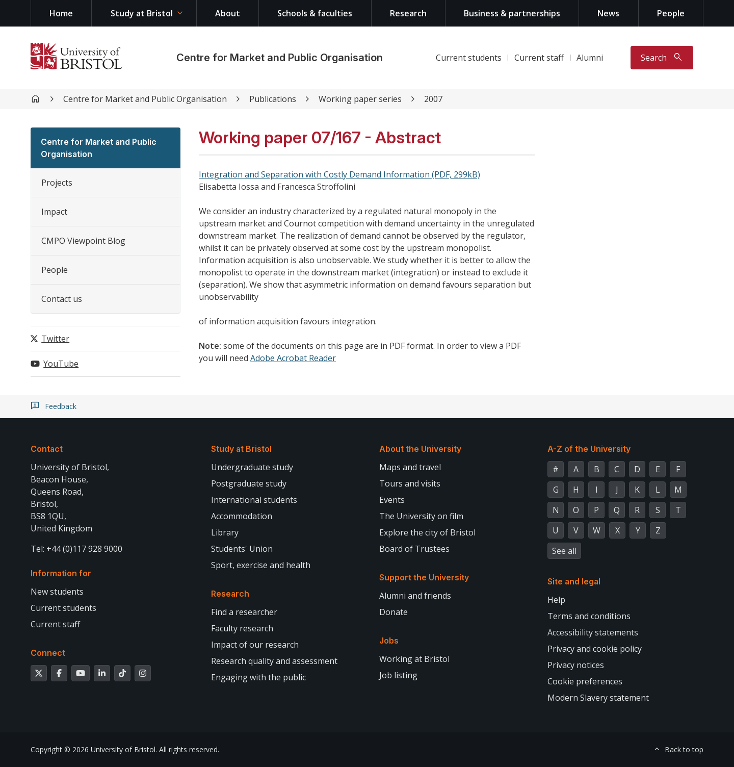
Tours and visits (409, 483)
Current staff (539, 57)
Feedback (60, 406)
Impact (54, 211)
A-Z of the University (589, 449)
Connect (48, 653)
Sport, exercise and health (260, 565)
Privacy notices (575, 665)
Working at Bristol (414, 658)
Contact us (61, 298)
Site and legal (573, 581)
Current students (469, 57)
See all (564, 550)
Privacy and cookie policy (594, 648)
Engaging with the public (258, 677)
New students (57, 591)
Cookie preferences (584, 681)
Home (61, 13)
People (671, 13)
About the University (420, 449)
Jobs (389, 640)
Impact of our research (255, 644)
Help (556, 599)
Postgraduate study (248, 483)
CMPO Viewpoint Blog (83, 240)
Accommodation (241, 516)
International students (254, 499)
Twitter (55, 338)
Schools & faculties (314, 13)
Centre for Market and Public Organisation (279, 58)
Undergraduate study (252, 467)
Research (408, 13)
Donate (393, 612)
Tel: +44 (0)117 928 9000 (76, 548)
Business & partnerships (512, 13)
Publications (272, 99)
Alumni (589, 57)
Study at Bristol (142, 13)
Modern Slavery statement (598, 697)
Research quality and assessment (274, 661)
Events (392, 499)
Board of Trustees (414, 548)
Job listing (398, 675)
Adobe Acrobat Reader (293, 358)
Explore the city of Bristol (427, 532)
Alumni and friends (415, 595)
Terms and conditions (589, 616)
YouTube (60, 363)
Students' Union (242, 548)
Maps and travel (410, 467)
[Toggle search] (662, 57)
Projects (56, 182)
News (608, 13)
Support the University (424, 577)
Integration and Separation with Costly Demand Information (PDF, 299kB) (339, 174)
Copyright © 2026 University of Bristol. (94, 749)
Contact (47, 449)
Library (225, 532)
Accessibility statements (592, 632)
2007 (433, 99)
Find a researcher (244, 612)
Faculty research (242, 628)
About (227, 13)
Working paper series (360, 99)
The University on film (421, 516)
